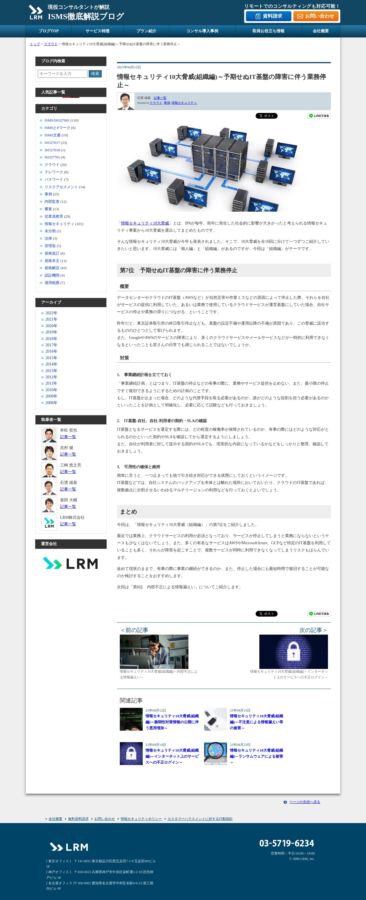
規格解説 (52, 268)
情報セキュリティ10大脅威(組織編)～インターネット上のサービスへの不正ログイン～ (172, 756)
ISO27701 (52, 157)
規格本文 (52, 261)
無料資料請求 (78, 819)
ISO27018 (52, 150)
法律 (48, 238)
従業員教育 (54, 216)
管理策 (50, 246)
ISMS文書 (53, 135)
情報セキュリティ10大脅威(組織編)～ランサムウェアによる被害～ (256, 756)
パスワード (54, 179)
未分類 (50, 231)
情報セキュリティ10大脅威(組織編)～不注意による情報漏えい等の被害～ (256, 722)
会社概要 (321, 31)
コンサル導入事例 (202, 31)
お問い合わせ (319, 16)
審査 (48, 209)
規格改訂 (52, 253)
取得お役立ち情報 (268, 31)
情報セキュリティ (184, 102)
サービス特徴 (97, 31)
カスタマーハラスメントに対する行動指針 (200, 819)
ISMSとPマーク (57, 128)
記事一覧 (160, 98)
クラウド (156, 102)
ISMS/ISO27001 (57, 120)
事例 (167, 102)
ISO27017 (52, 142)
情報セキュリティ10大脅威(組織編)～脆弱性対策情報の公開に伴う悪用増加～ (172, 722)
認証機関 (52, 275)
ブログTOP (49, 31)
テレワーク (54, 172)
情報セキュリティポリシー (141, 819)
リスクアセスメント (61, 187)
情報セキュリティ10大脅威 (145, 223)
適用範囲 (52, 283)
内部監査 (52, 201)
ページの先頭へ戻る (304, 802)
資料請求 (272, 16)
